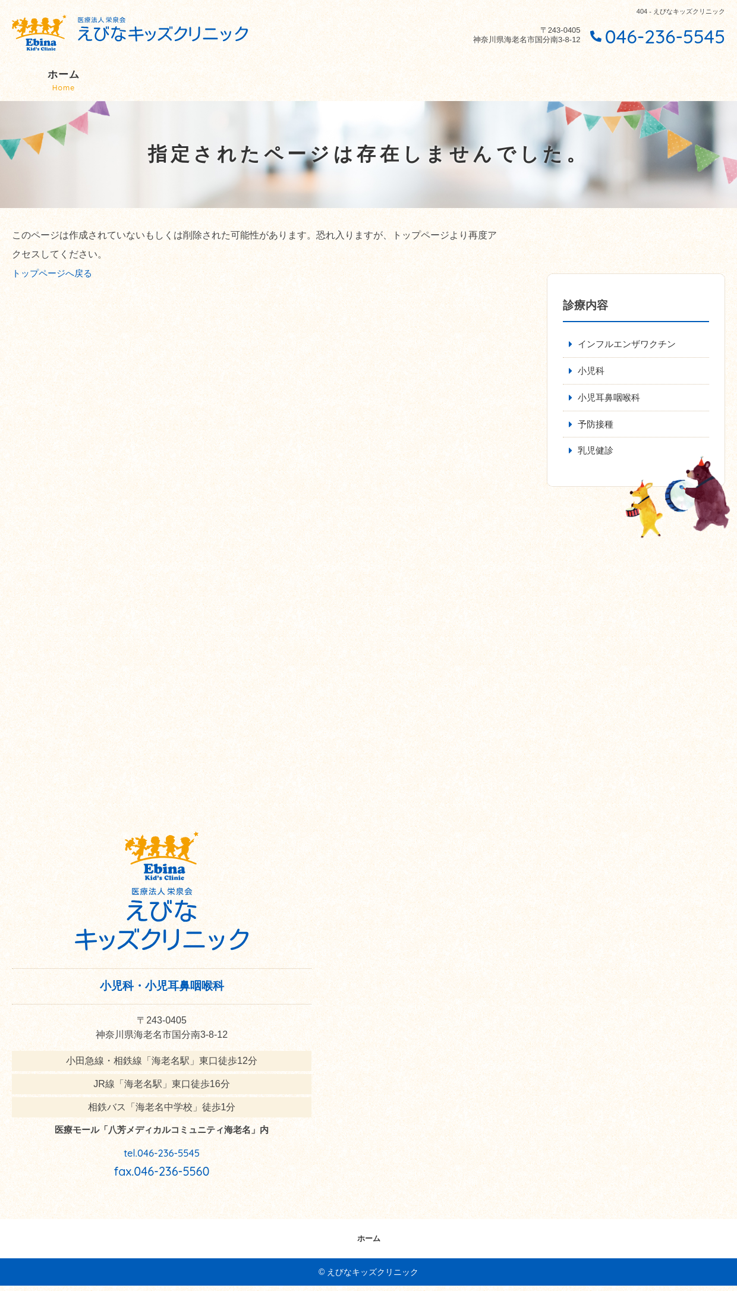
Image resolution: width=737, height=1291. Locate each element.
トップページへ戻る (54, 273)
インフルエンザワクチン (630, 344)
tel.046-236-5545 (162, 1154)
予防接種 (597, 428)
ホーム (64, 81)
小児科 (592, 372)
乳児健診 (597, 455)
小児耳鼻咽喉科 (611, 400)
